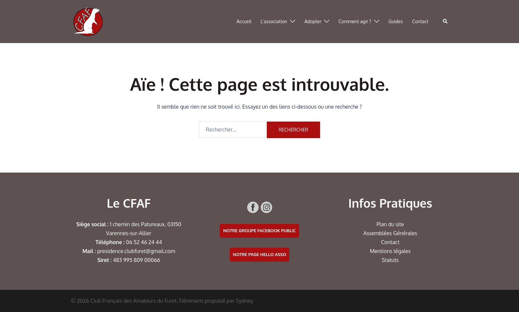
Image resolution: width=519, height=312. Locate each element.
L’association (273, 21)
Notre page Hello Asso (259, 254)
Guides (396, 21)
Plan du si (388, 224)
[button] (445, 21)
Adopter (313, 21)
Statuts (390, 260)
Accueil (244, 21)
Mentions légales (390, 251)
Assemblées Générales (390, 233)
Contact (420, 21)
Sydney (244, 300)
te (401, 224)
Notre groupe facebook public (259, 230)
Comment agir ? (355, 21)
